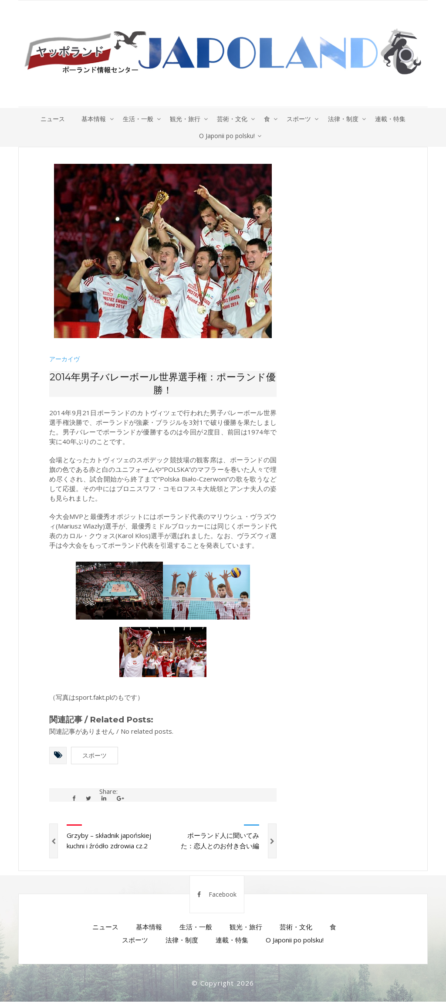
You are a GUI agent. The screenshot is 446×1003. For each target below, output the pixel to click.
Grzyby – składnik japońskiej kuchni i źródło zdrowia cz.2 (109, 841)
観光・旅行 (184, 119)
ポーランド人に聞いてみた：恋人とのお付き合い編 (220, 841)
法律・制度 (345, 119)
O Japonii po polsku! (227, 136)
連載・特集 (393, 119)
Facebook (217, 895)
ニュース (49, 119)
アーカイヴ (64, 360)
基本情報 (91, 119)
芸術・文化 (232, 119)
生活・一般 (136, 119)
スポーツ (300, 119)
